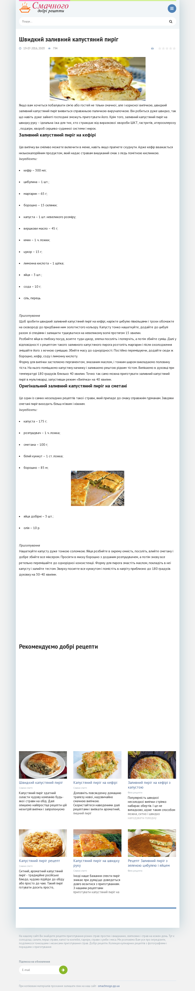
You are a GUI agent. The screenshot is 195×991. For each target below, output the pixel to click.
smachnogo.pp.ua (109, 986)
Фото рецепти (135, 792)
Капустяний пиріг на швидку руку (96, 863)
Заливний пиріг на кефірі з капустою (149, 785)
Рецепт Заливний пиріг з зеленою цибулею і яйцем (149, 863)
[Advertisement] (97, 607)
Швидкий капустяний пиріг (41, 782)
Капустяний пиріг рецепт (39, 860)
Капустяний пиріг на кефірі (95, 782)
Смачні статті (26, 787)
